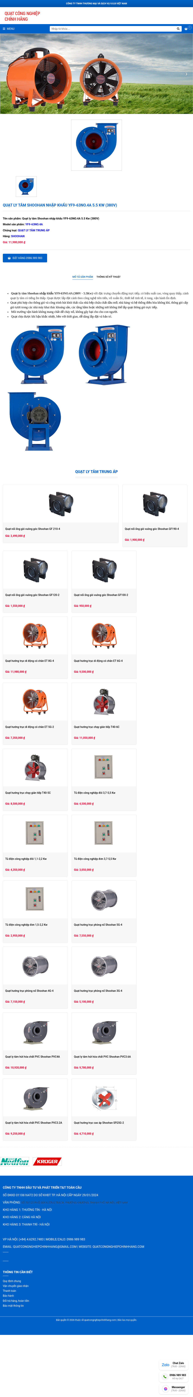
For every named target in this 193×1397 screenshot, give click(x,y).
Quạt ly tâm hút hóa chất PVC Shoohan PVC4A (128, 1052)
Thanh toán (9, 1352)
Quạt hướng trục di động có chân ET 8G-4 (125, 656)
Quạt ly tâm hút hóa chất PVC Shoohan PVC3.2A (129, 1118)
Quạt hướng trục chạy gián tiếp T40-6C (28, 788)
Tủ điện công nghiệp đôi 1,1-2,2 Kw (121, 854)
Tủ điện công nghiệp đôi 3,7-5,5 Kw (26, 854)
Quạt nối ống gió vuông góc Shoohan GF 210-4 (32, 528)
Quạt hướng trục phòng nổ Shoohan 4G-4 (125, 986)
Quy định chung (12, 1342)
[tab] (82, 277)
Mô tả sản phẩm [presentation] (82, 276)
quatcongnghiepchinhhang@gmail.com (45, 1309)
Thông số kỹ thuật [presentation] (108, 276)
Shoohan (18, 236)
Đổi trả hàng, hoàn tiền (16, 1362)
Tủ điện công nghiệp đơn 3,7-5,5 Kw (26, 920)
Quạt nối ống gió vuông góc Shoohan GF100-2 (32, 656)
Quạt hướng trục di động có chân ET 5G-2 (125, 722)
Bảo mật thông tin (13, 1367)
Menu (8, 28)
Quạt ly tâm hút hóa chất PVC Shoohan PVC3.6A (33, 1118)
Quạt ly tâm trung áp (34, 230)
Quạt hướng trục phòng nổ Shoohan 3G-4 (29, 1052)
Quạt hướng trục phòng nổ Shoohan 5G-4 (29, 986)
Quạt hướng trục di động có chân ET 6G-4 (29, 722)
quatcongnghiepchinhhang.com (118, 1309)
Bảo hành (8, 1357)
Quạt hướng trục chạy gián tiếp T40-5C (123, 788)
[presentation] (6, 73)
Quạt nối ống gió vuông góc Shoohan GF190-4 (32, 591)
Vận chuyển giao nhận (15, 1347)
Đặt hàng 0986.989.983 (25, 258)
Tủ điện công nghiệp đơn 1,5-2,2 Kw (122, 920)
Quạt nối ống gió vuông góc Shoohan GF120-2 (128, 591)
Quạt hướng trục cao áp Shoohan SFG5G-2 (30, 1184)
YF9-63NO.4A (34, 224)
